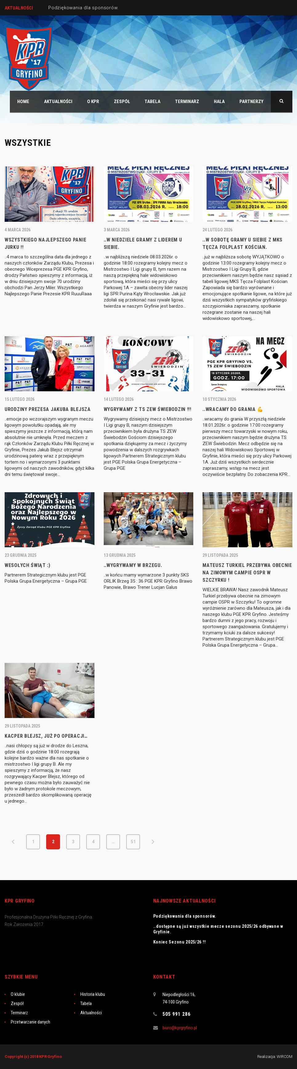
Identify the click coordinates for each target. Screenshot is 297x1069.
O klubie (18, 994)
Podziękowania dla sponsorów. (83, 7)
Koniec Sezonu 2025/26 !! (179, 941)
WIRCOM (284, 1056)
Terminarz (19, 1012)
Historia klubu (92, 994)
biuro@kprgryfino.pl (180, 1028)
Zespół (17, 1003)
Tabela (86, 1003)
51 (133, 841)
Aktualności (91, 1012)
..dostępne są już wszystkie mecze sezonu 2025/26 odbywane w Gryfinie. (218, 929)
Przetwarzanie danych (30, 1022)
